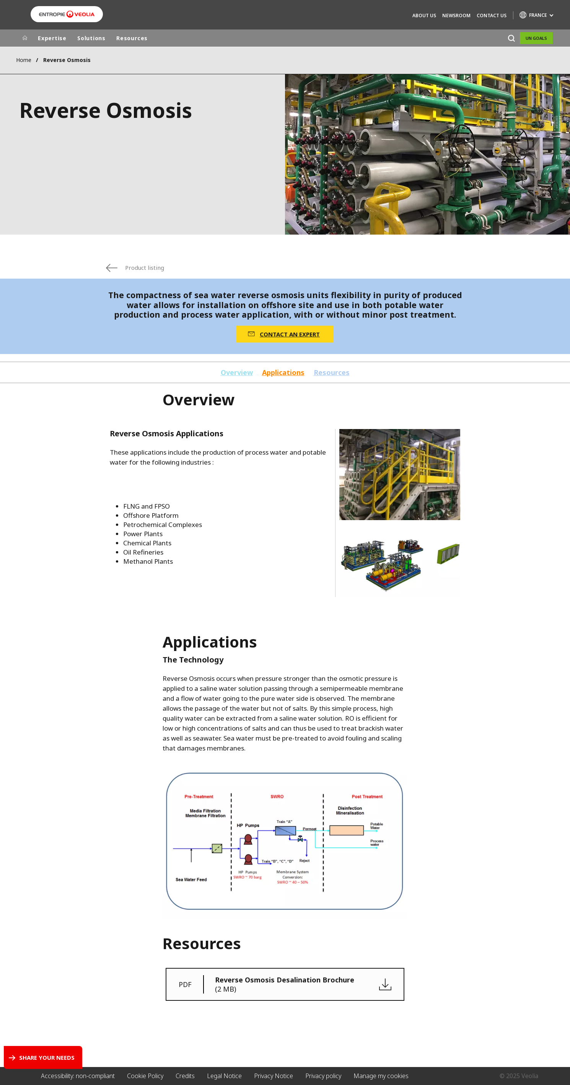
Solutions (91, 38)
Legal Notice (224, 1076)
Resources (132, 38)
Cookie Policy (145, 1076)
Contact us (491, 15)
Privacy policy (323, 1076)
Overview (237, 372)
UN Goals (536, 38)
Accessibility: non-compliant (78, 1076)
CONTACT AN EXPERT (290, 334)
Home (23, 60)
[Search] (511, 38)
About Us (424, 15)
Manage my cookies (381, 1076)
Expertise (52, 38)
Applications (283, 372)
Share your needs (47, 1057)
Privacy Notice (273, 1076)
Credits (185, 1076)
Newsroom (456, 15)
